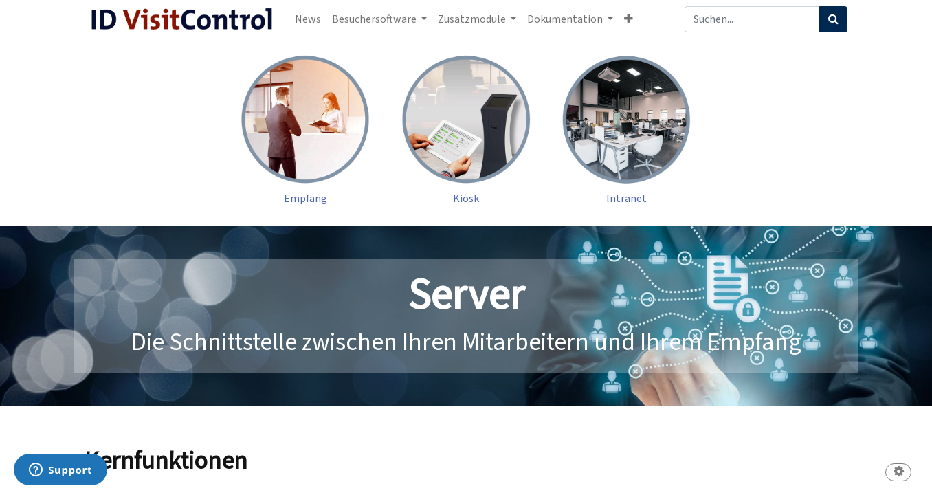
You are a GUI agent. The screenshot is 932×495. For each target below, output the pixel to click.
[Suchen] (833, 19)
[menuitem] (307, 19)
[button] (629, 19)
